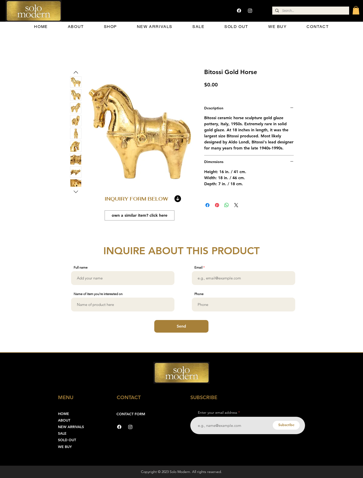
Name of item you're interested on (98, 294)
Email (198, 267)
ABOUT (64, 420)
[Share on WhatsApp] (227, 205)
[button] (355, 10)
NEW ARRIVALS (71, 427)
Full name (80, 267)
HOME (63, 413)
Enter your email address (217, 412)
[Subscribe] (286, 425)
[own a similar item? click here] (139, 215)
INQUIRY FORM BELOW (136, 199)
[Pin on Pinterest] (217, 205)
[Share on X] (236, 205)
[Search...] (310, 11)
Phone (198, 294)
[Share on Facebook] (207, 205)
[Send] (181, 326)
